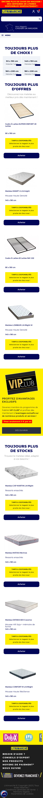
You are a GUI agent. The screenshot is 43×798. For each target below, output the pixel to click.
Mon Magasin (21, 27)
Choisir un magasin (26, 28)
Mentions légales (21, 792)
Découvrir (21, 430)
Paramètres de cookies (22, 794)
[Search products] (21, 18)
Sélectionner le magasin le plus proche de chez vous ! (21, 143)
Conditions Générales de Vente (21, 790)
